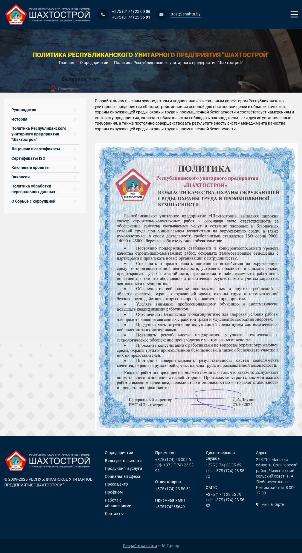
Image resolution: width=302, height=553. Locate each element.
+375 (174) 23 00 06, (173, 459)
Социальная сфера (122, 476)
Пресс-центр (116, 484)
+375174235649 (170, 506)
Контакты (114, 513)
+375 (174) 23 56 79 (223, 494)
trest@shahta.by (186, 14)
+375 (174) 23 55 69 (223, 465)
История (43, 119)
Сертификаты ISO (43, 158)
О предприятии (119, 452)
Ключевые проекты (43, 167)
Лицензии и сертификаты (43, 149)
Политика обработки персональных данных (43, 189)
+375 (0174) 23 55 (131, 17)
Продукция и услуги (123, 468)
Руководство (43, 109)
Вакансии (43, 177)
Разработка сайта (140, 545)
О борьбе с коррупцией (43, 201)
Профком (114, 492)
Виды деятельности (123, 460)
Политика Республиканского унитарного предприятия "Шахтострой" (43, 134)
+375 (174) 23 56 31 (173, 488)
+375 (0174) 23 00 (131, 11)
